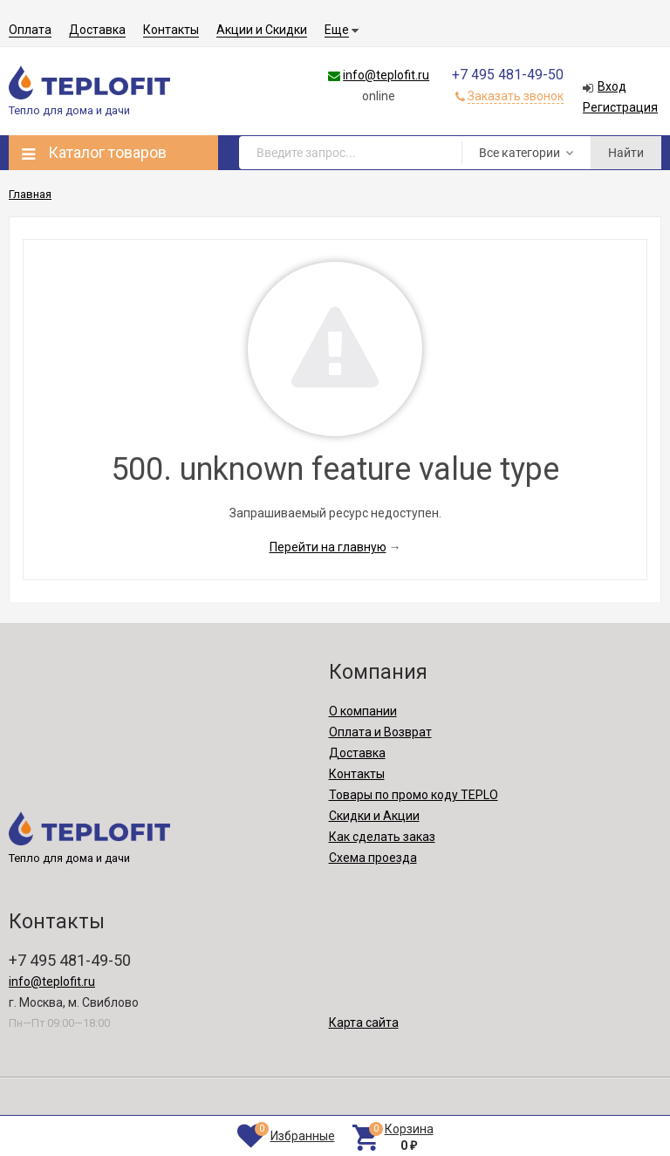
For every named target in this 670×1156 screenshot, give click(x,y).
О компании (363, 711)
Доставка (97, 30)
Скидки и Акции (374, 816)
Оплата (30, 30)
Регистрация (620, 107)
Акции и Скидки (261, 30)
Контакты (171, 30)
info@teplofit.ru (386, 75)
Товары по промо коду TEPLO (413, 795)
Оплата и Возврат (380, 732)
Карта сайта (364, 1022)
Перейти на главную (328, 547)
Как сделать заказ (382, 837)
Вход (612, 86)
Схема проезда (373, 858)
